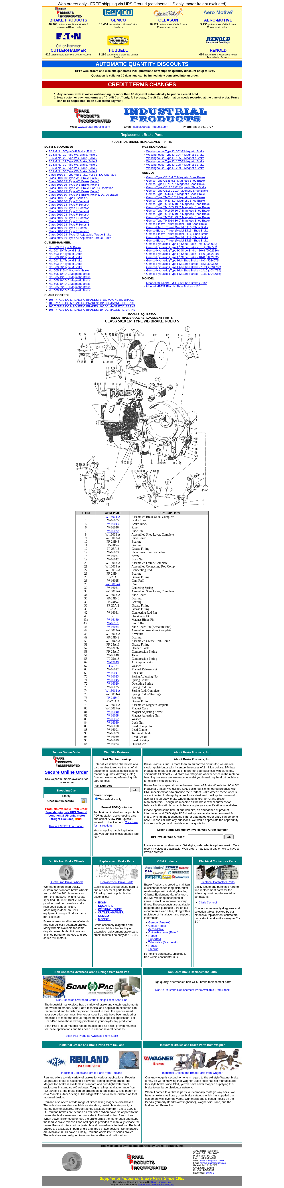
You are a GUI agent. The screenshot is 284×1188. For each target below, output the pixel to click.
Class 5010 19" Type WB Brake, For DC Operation (81, 188)
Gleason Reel (157, 925)
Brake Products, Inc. (161, 1182)
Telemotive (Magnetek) (163, 942)
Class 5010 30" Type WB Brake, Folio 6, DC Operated (83, 194)
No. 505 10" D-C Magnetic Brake (70, 273)
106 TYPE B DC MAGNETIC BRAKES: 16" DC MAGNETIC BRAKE (92, 306)
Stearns (153, 949)
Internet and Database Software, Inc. (156, 1184)
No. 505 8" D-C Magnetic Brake (69, 270)
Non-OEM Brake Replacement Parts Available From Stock (192, 990)
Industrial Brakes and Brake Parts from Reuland (91, 1072)
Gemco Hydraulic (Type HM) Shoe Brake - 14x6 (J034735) (183, 270)
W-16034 (113, 626)
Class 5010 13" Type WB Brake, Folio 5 (74, 181)
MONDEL (104, 919)
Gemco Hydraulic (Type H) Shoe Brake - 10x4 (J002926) (182, 250)
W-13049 (113, 662)
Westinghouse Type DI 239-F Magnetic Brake (175, 168)
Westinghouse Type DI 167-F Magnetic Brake (175, 161)
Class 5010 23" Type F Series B (69, 231)
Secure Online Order (66, 772)
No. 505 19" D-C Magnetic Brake (70, 283)
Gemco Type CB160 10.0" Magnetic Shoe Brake (177, 190)
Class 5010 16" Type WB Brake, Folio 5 (74, 184)
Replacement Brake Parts (116, 882)
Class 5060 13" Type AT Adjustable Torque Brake (80, 234)
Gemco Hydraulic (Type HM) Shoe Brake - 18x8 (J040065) (183, 273)
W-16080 (113, 722)
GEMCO (103, 915)
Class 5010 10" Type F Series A (69, 201)
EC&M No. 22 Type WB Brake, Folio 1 (73, 161)
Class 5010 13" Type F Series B (69, 224)
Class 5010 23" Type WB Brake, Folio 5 (74, 191)
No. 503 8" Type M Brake (65, 247)
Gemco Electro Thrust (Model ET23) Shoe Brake (177, 240)
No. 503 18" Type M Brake (65, 257)
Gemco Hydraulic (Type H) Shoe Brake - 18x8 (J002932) (182, 257)
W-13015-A (112, 584)
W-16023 (113, 676)
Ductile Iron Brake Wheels (66, 882)
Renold (153, 945)
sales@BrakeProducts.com (150, 126)
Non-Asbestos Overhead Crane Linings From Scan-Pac (91, 999)
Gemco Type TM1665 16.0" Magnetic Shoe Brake (178, 210)
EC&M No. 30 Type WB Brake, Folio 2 (73, 164)
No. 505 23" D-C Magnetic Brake (70, 287)
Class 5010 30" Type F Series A (69, 218)
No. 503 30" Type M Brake (65, 267)
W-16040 (113, 712)
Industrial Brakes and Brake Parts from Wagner (192, 1072)
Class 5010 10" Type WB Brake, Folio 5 (74, 178)
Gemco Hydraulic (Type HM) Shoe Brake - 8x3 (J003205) (182, 263)
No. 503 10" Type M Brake (65, 250)
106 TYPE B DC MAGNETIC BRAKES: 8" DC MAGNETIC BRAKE (91, 299)
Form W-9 (209, 1173)
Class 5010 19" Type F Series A (69, 211)
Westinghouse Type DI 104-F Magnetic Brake (175, 154)
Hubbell (153, 935)
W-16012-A (112, 690)
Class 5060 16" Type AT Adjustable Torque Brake (80, 238)
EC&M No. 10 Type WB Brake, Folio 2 (73, 154)
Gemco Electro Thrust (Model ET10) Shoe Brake (177, 227)
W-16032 (113, 531)
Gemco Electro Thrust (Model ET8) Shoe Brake (176, 224)
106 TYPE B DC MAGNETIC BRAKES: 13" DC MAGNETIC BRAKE (92, 303)
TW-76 (112, 666)
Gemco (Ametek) (159, 922)
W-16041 (113, 673)
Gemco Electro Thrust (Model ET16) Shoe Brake (177, 234)
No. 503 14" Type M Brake (65, 253)
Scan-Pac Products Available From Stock (91, 1035)
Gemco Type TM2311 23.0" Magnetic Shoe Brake (178, 217)
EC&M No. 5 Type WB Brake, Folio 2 (72, 151)
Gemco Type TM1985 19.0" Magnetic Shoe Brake (178, 214)
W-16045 (113, 680)
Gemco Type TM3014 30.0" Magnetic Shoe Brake (178, 220)
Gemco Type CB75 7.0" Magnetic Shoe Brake (175, 184)
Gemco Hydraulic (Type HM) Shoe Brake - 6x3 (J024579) (182, 260)
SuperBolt (154, 939)
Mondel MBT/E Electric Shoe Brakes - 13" (173, 286)
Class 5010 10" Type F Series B (69, 221)
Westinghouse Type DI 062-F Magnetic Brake (175, 151)
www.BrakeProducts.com (94, 126)
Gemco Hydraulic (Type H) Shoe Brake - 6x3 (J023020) (181, 243)
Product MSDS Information (66, 826)
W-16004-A (112, 516)
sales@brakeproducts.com (213, 1163)
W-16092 (113, 719)
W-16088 (113, 715)
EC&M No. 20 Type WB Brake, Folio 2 (73, 158)
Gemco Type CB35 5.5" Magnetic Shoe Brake (175, 180)
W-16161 (113, 623)
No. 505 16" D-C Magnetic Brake (70, 280)
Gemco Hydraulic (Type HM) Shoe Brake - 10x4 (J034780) (183, 267)
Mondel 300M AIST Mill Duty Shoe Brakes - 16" (176, 283)
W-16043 (113, 524)
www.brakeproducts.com (212, 1160)
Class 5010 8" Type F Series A (68, 198)
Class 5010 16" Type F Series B (69, 228)
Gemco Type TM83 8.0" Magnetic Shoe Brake (175, 200)
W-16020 (113, 683)
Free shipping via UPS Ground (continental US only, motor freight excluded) (66, 816)
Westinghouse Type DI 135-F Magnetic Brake (175, 158)
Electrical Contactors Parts (218, 882)
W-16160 (113, 619)
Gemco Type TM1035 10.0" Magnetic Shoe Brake (178, 204)
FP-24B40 (112, 697)
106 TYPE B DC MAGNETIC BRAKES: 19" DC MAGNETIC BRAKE (92, 309)
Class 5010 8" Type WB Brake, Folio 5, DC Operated (82, 174)
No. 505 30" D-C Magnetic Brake (70, 290)
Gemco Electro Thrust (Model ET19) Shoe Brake (177, 237)
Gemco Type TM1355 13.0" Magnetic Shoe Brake (178, 207)
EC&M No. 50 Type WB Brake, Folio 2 (73, 171)
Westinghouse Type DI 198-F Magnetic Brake (175, 164)
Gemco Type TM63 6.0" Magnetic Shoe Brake (175, 197)
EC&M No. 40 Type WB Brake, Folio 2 (73, 168)
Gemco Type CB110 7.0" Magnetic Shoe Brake (176, 187)
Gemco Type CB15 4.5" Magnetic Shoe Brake (175, 177)
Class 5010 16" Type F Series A (69, 208)
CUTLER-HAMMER (111, 912)
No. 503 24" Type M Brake (65, 263)
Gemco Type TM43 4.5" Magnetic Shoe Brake (175, 194)
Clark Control (208, 902)
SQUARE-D (105, 905)
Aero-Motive (156, 929)
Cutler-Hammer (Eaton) (163, 932)
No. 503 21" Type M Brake (65, 260)
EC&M (102, 902)
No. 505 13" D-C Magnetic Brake (70, 277)
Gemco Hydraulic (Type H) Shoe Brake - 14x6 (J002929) (182, 253)
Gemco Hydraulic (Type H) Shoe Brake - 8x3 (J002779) (181, 247)
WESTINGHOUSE (110, 909)
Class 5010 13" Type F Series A (69, 204)
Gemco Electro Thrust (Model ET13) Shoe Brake (177, 230)
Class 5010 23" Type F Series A (69, 214)
